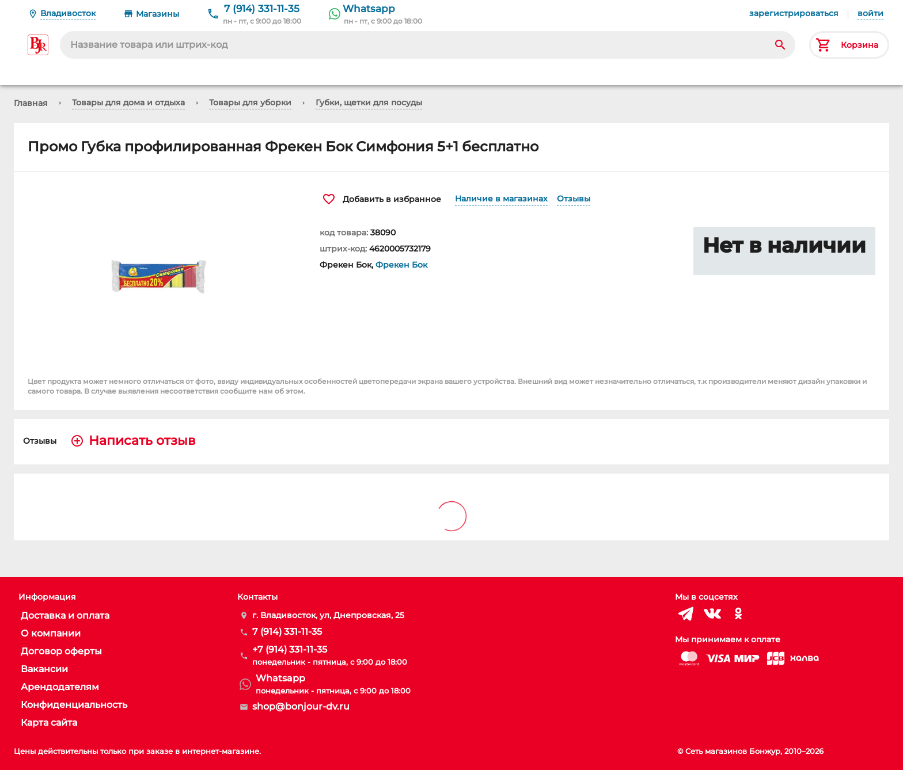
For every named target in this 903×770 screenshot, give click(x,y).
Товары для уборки (250, 102)
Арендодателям (60, 686)
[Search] (780, 45)
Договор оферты (61, 651)
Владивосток (68, 13)
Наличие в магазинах (501, 198)
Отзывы (573, 198)
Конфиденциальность (74, 704)
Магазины (157, 14)
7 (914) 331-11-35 (261, 8)
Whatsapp (369, 8)
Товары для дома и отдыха (128, 102)
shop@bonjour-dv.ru (301, 706)
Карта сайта (49, 722)
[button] (160, 271)
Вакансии (44, 669)
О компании (51, 633)
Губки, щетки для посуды (369, 102)
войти (870, 13)
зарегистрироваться (793, 13)
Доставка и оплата (65, 615)
